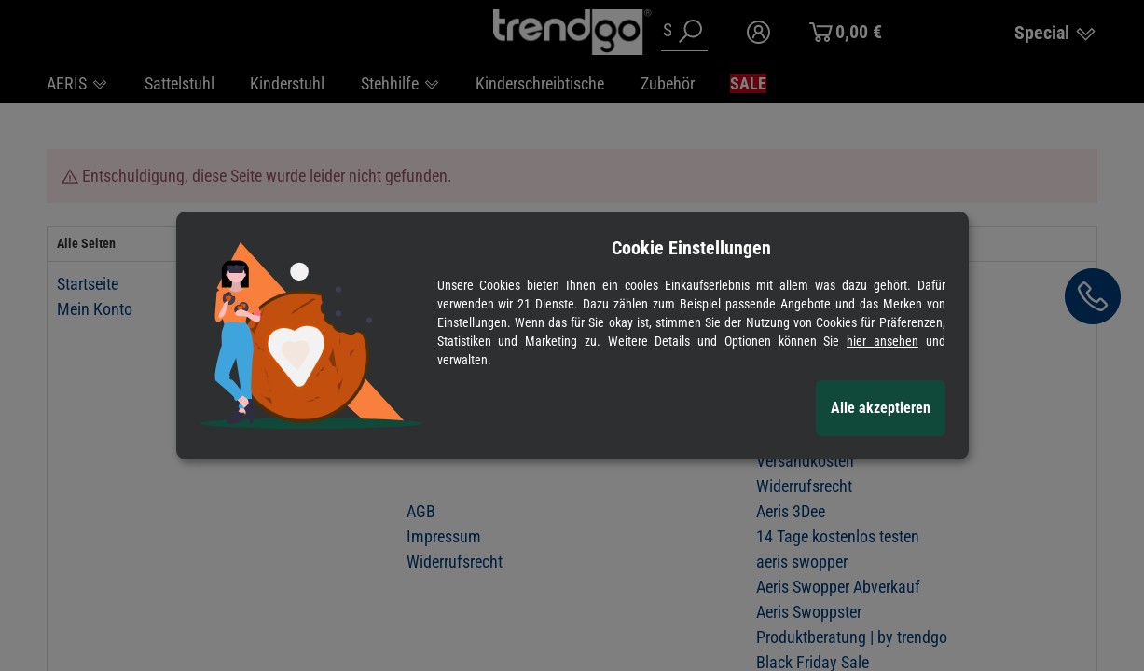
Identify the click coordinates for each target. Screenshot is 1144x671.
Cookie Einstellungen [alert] (691, 248)
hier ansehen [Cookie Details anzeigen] (882, 341)
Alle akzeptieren (880, 408)
